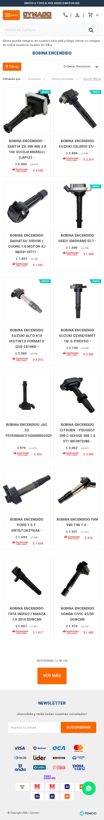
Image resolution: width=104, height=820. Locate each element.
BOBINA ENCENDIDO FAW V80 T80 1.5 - (77, 522)
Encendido (34, 79)
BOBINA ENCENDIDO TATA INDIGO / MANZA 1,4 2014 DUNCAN (26, 614)
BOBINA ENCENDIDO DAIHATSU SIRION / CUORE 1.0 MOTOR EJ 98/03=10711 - (26, 244)
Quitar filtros (92, 79)
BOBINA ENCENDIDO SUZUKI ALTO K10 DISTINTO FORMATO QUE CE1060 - (26, 338)
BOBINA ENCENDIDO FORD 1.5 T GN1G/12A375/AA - (26, 525)
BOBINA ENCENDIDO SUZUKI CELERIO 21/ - (77, 144)
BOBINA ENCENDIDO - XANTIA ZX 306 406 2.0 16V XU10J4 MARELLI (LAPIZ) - (26, 149)
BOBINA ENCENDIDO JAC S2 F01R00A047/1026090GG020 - (27, 433)
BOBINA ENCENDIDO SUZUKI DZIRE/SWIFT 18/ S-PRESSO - (77, 336)
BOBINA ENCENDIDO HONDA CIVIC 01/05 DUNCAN (77, 614)
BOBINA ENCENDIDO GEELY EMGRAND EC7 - (77, 238)
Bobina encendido (62, 79)
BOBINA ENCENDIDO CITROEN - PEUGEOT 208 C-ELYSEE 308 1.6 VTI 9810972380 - (77, 433)
